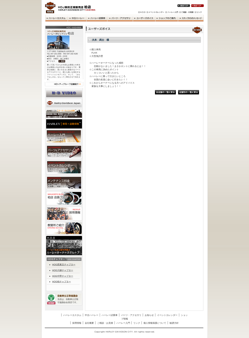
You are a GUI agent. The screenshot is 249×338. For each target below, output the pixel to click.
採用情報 (76, 323)
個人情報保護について (154, 323)
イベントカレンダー (167, 315)
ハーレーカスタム (72, 315)
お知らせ (149, 315)
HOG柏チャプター (61, 281)
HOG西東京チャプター (63, 264)
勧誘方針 (174, 323)
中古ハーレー (91, 315)
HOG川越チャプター (62, 270)
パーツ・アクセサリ (131, 315)
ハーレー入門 (123, 323)
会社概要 (89, 323)
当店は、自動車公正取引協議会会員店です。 (67, 301)
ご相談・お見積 (105, 323)
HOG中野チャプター (62, 276)
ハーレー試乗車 (110, 315)
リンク (136, 323)
